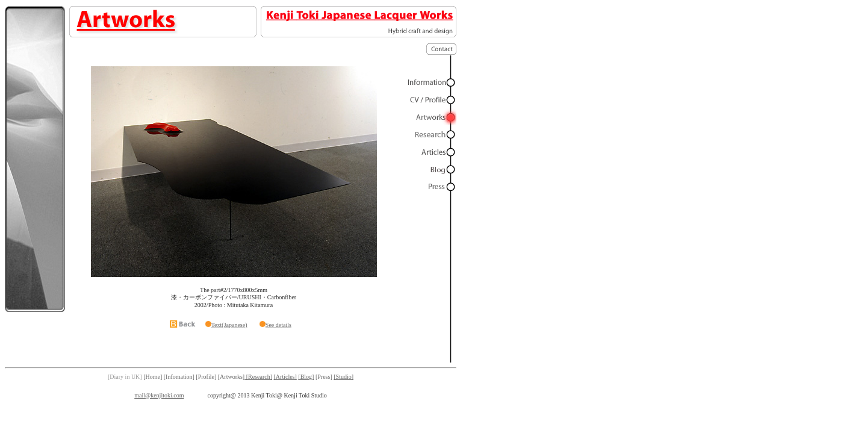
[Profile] (206, 376)
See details (278, 325)
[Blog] (306, 376)
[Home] (152, 376)
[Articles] (285, 376)
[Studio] (343, 376)
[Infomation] (179, 376)
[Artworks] (231, 376)
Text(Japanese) (229, 325)
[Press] (323, 376)
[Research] (258, 376)
